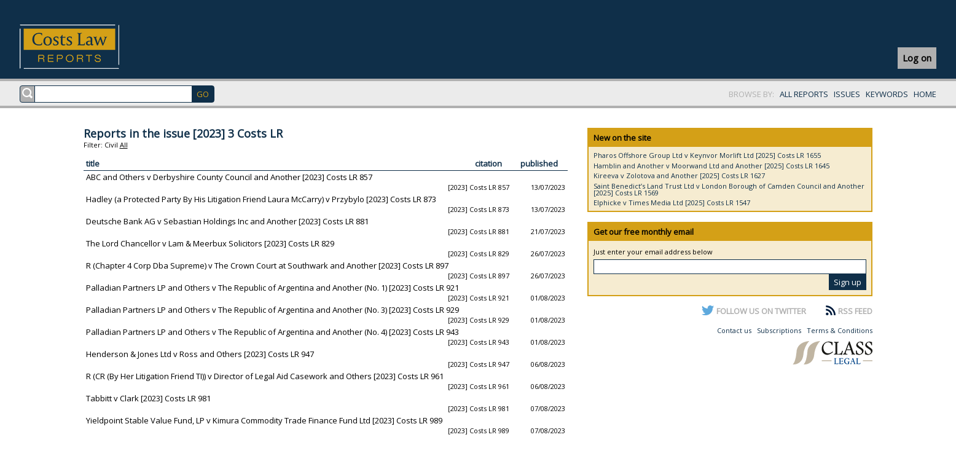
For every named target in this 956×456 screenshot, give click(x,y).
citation (488, 163)
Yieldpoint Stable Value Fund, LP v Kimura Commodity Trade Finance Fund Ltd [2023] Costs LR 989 (264, 420)
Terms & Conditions (839, 330)
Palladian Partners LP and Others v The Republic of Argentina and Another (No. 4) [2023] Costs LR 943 (272, 331)
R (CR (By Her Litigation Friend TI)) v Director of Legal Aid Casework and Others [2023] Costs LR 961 (265, 376)
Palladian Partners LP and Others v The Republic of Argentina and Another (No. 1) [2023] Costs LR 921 (272, 287)
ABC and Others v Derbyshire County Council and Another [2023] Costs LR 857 (229, 177)
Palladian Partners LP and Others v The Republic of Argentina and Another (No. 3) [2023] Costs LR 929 (272, 309)
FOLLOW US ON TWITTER (761, 310)
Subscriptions (779, 330)
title (93, 163)
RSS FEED (855, 310)
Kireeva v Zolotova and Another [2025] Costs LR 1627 (679, 175)
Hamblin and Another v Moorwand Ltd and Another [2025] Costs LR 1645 (711, 165)
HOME (925, 94)
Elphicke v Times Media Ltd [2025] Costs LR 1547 (672, 202)
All (124, 144)
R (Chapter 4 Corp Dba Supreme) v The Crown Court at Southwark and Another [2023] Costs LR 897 (267, 265)
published (539, 163)
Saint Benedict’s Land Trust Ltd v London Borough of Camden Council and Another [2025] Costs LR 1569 (729, 189)
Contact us (734, 330)
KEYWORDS (887, 94)
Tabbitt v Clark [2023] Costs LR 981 (148, 398)
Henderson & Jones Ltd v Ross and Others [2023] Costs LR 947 (200, 354)
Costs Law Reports (84, 47)
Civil (111, 144)
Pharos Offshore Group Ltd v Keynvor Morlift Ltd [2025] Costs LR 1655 (707, 155)
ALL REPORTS (804, 94)
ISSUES (847, 94)
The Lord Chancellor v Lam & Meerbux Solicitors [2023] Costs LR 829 (210, 243)
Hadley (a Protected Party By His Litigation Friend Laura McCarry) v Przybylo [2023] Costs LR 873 (261, 199)
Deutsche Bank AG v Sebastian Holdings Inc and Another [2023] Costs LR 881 (227, 221)
